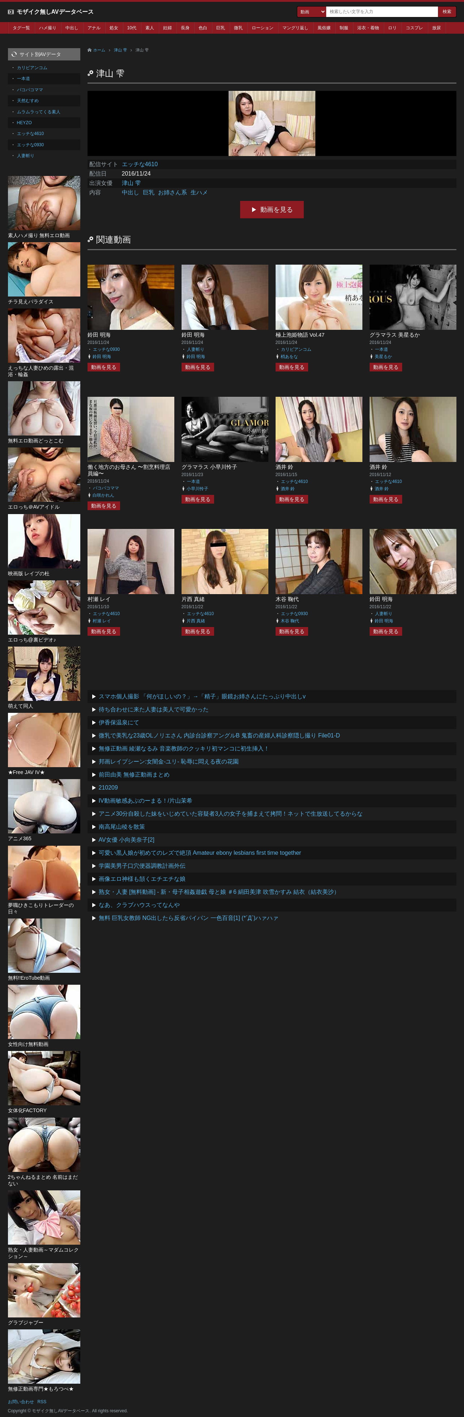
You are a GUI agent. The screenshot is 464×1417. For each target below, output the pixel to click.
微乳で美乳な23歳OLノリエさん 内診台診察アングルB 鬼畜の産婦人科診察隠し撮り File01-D (219, 735)
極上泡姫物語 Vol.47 (300, 335)
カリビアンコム (296, 349)
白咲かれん (103, 495)
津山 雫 (120, 50)
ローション (262, 27)
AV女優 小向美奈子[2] (126, 840)
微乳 (238, 27)
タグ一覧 (21, 27)
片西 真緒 (193, 599)
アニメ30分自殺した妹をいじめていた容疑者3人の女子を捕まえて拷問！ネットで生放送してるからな (231, 814)
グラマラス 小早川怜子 (209, 467)
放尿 (436, 27)
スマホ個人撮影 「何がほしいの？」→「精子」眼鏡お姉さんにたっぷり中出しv (202, 696)
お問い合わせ (21, 1401)
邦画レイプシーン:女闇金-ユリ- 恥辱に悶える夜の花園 (169, 761)
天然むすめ (28, 100)
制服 (344, 27)
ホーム (99, 50)
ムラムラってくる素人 (38, 111)
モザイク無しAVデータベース (55, 12)
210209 (108, 788)
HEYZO (24, 122)
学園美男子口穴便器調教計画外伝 (142, 866)
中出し (71, 27)
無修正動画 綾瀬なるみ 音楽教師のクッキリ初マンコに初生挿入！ (184, 748)
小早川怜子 (197, 488)
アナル (94, 27)
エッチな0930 (106, 349)
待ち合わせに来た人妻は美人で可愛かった (154, 709)
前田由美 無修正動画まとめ (134, 774)
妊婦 (167, 27)
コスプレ (414, 27)
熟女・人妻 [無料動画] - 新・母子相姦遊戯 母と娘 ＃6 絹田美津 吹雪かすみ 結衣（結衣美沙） (219, 892)
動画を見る (276, 209)
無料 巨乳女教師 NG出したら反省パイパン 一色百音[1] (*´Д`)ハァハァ (189, 918)
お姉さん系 (172, 192)
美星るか (383, 356)
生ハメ (199, 192)
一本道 (381, 349)
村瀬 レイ (99, 599)
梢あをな (289, 356)
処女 (114, 27)
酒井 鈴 (284, 467)
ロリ (392, 27)
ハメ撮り (47, 27)
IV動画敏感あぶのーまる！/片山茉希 (146, 801)
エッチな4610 (140, 164)
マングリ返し (295, 27)
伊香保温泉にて (119, 722)
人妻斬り (195, 349)
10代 (131, 27)
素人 (149, 27)
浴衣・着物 (368, 27)
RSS (42, 1401)
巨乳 (220, 27)
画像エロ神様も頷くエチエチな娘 (142, 879)
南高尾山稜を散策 (122, 827)
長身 (185, 27)
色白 (203, 27)
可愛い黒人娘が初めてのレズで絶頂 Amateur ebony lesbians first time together (200, 853)
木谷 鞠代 (287, 599)
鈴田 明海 (99, 335)
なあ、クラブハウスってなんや (139, 905)
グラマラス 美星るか (395, 335)
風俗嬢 (324, 27)
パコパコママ (106, 488)
